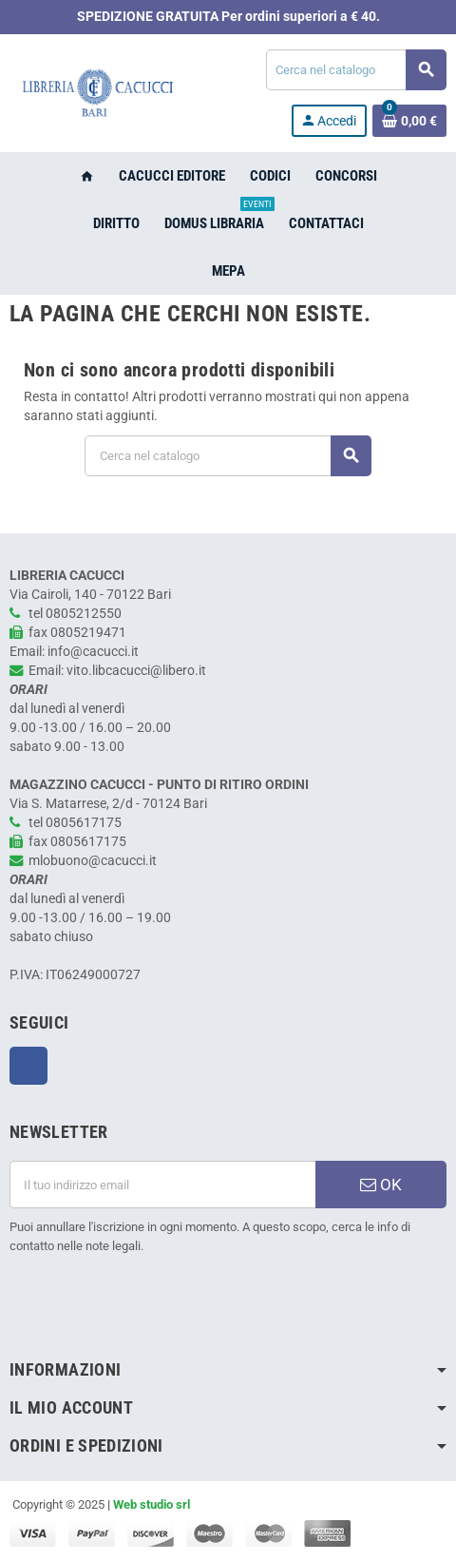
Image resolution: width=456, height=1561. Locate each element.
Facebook (29, 1066)
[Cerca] (356, 69)
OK (381, 1184)
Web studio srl (151, 1504)
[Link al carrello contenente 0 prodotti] (409, 121)
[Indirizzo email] (162, 1184)
